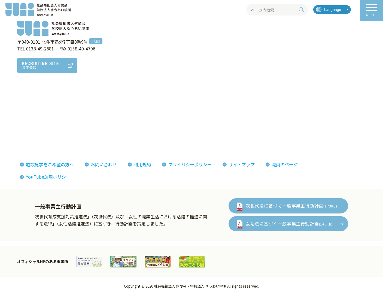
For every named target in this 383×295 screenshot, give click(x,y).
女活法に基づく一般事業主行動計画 (289, 223)
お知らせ (297, 103)
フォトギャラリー (245, 103)
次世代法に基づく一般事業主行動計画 (291, 205)
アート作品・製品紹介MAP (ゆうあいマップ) (115, 107)
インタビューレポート (184, 112)
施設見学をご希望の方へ (50, 164)
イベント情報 (302, 112)
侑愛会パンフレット (247, 120)
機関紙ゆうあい (243, 112)
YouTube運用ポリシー (48, 176)
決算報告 (15, 137)
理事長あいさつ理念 (26, 103)
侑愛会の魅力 (176, 103)
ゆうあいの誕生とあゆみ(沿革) (36, 120)
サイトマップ (242, 164)
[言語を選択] (332, 9)
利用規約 (142, 164)
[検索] (301, 9)
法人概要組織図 (22, 112)
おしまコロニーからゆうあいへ (37, 128)
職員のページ (285, 164)
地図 (96, 41)
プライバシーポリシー (190, 164)
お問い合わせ (104, 164)
